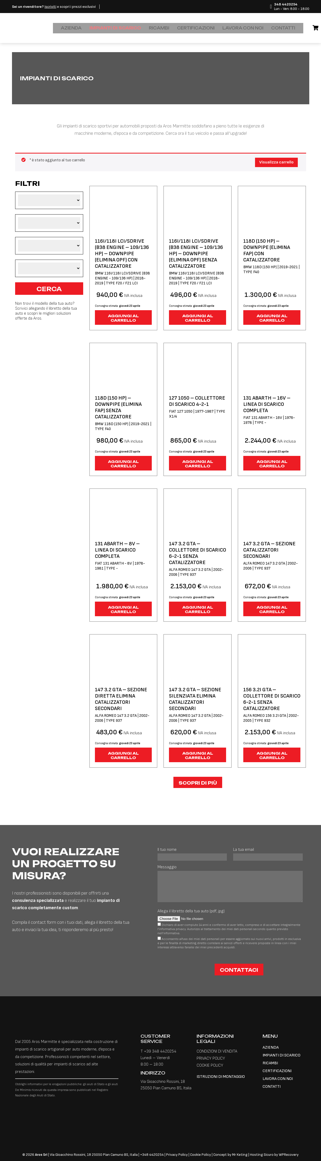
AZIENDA (79, 28)
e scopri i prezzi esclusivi (54, 6)
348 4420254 (153, 1154)
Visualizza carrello (276, 162)
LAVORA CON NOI (229, 28)
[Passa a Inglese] (284, 1113)
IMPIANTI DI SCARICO (117, 28)
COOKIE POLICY (210, 1065)
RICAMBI (156, 28)
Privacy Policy (177, 1154)
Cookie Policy (200, 1154)
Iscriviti (50, 6)
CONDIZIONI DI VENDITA (217, 1051)
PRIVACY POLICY (211, 1058)
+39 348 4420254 (160, 1051)
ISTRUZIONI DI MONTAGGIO (221, 1076)
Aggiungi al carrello (123, 318)
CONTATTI (264, 28)
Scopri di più (198, 783)
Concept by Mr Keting (230, 1154)
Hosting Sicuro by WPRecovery (274, 1154)
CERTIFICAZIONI (189, 28)
